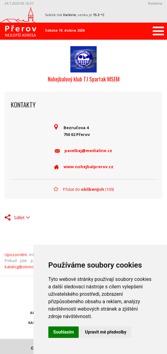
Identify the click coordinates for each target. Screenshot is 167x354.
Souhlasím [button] (63, 332)
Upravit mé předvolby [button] (105, 332)
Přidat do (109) (88, 189)
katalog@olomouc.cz (24, 266)
